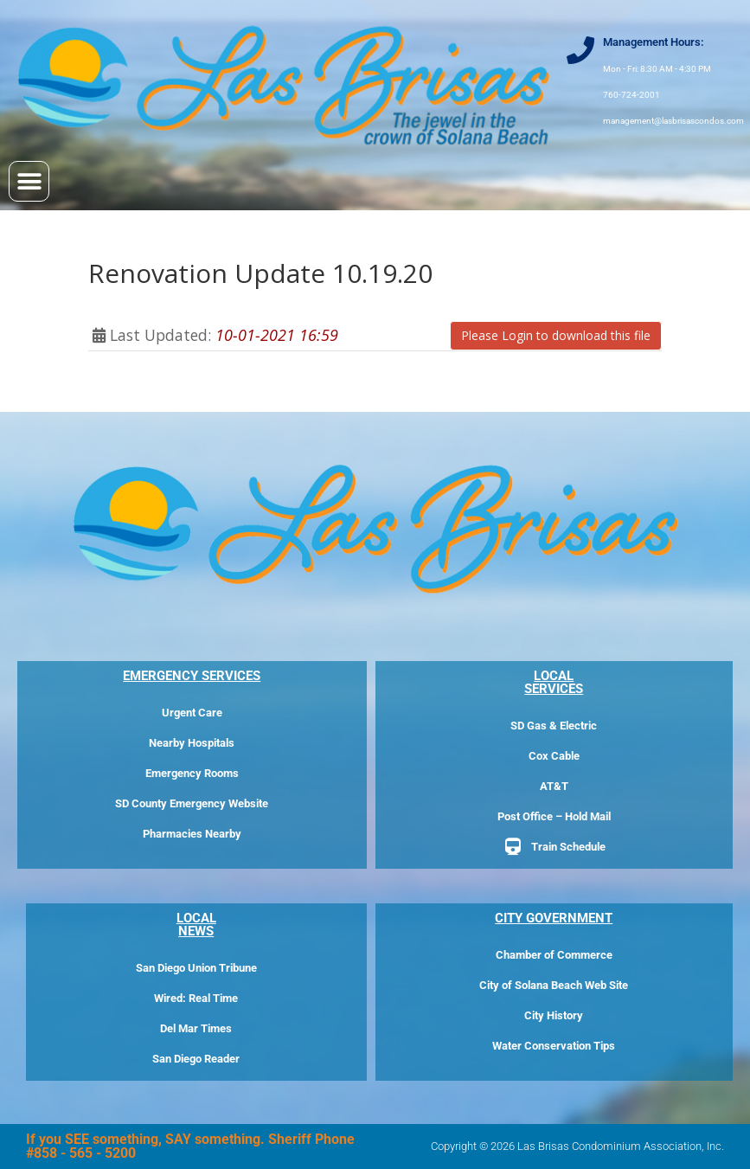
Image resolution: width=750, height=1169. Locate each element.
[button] (29, 181)
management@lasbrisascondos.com (673, 120)
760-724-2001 (631, 95)
